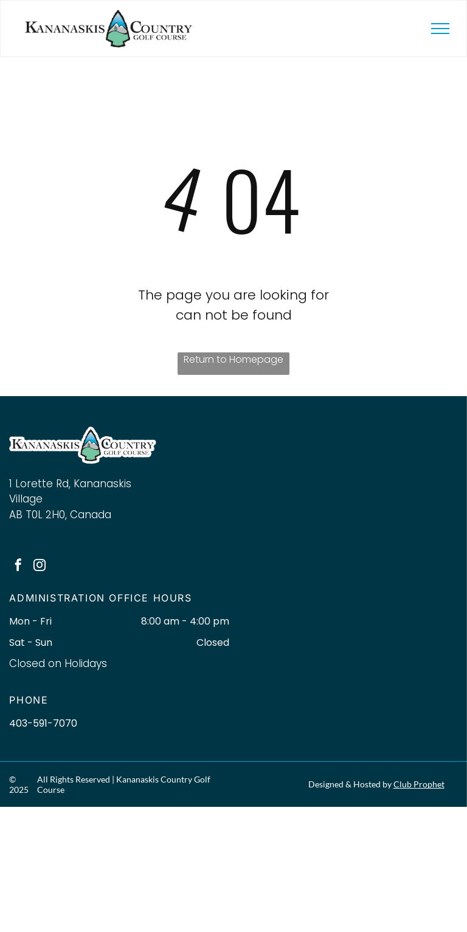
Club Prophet (419, 784)
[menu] (440, 28)
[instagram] (39, 566)
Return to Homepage (233, 359)
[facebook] (18, 566)
